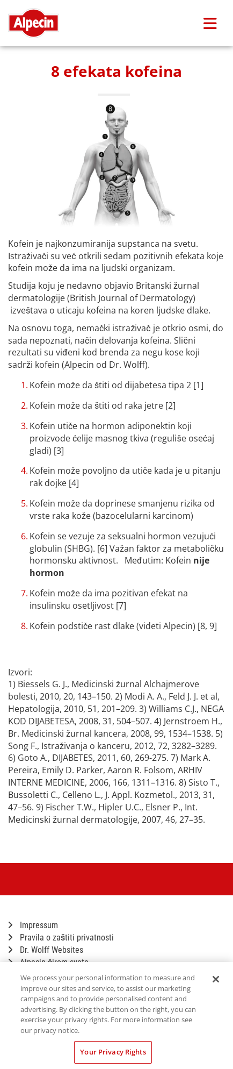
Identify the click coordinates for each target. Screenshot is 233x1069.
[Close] (216, 979)
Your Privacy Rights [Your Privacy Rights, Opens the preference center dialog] (112, 1052)
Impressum (33, 925)
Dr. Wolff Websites (45, 950)
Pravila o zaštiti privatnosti (61, 937)
